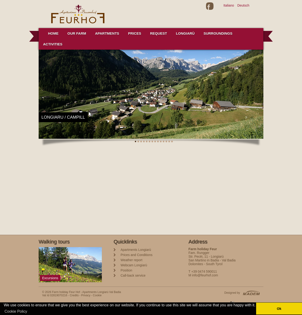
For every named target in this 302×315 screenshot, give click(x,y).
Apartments (107, 33)
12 (166, 141)
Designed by (232, 292)
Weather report (131, 260)
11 (164, 141)
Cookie (97, 295)
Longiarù (185, 33)
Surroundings (217, 33)
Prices (134, 33)
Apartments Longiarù (136, 250)
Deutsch (243, 5)
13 (169, 141)
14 (172, 141)
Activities (53, 44)
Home (53, 33)
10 (161, 141)
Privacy (85, 295)
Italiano (228, 5)
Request (158, 33)
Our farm (76, 33)
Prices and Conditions (136, 255)
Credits (74, 295)
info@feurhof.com (205, 275)
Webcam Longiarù (134, 265)
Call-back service (133, 275)
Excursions (50, 278)
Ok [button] (279, 309)
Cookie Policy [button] (15, 311)
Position (126, 270)
